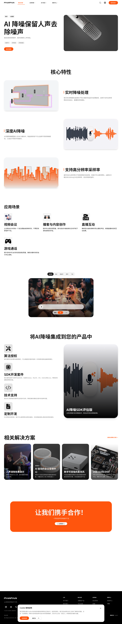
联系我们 (113, 3)
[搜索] (100, 3)
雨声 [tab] (67, 275)
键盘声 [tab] (61, 275)
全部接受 (24, 618)
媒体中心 (55, 3)
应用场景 (33, 3)
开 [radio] (60, 313)
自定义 (36, 618)
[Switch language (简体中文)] (105, 2)
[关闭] (100, 608)
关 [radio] (66, 313)
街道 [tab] (56, 275)
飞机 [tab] (72, 275)
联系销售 (8, 49)
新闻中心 (109, 600)
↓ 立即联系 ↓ (61, 524)
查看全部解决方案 (112, 437)
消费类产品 (81, 600)
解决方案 (21, 3)
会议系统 (95, 600)
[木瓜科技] (21, 598)
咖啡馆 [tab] (50, 275)
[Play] (41, 308)
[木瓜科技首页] (9, 2)
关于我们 (44, 3)
